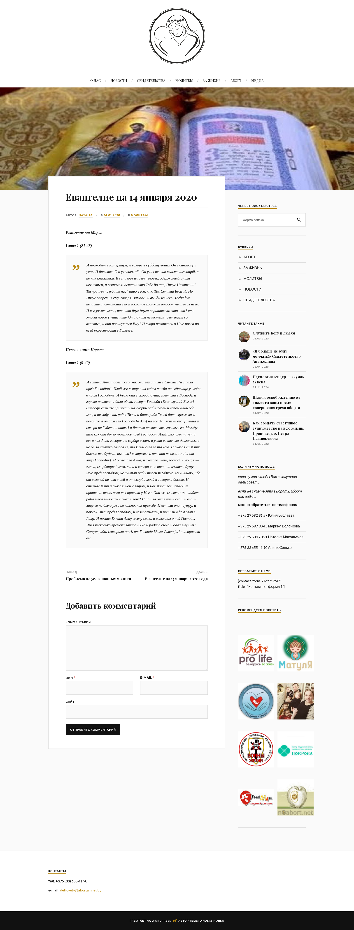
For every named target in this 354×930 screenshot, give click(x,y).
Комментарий (78, 622)
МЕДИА (257, 80)
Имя (70, 677)
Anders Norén (212, 920)
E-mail (147, 677)
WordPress (161, 920)
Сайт (70, 701)
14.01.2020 (112, 215)
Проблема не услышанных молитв (98, 578)
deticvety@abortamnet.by (80, 890)
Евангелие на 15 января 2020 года (176, 578)
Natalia (86, 215)
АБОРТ (236, 80)
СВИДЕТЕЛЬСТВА (151, 80)
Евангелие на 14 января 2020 (135, 196)
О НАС (95, 80)
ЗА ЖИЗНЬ (212, 80)
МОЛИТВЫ (184, 80)
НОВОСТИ (119, 80)
